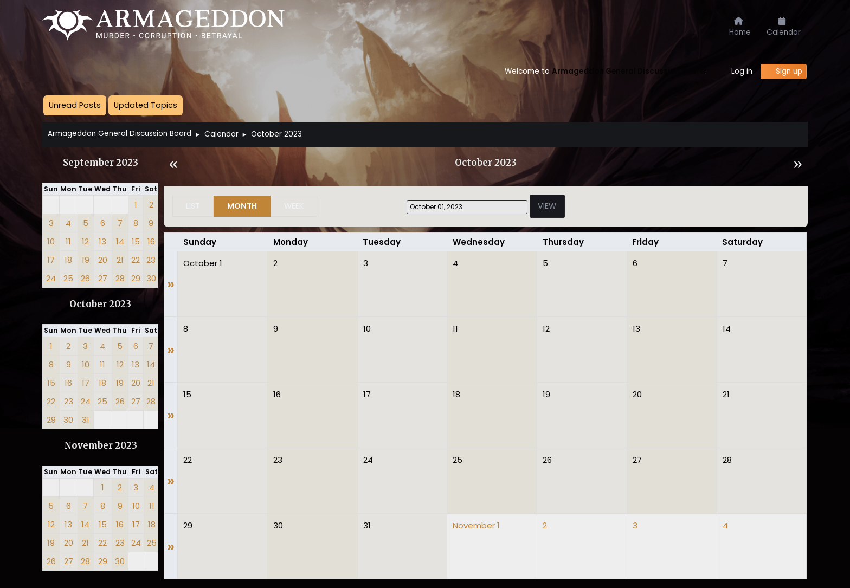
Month (242, 206)
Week (294, 206)
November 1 (476, 525)
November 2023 (100, 445)
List (193, 206)
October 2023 (100, 304)
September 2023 (100, 163)
